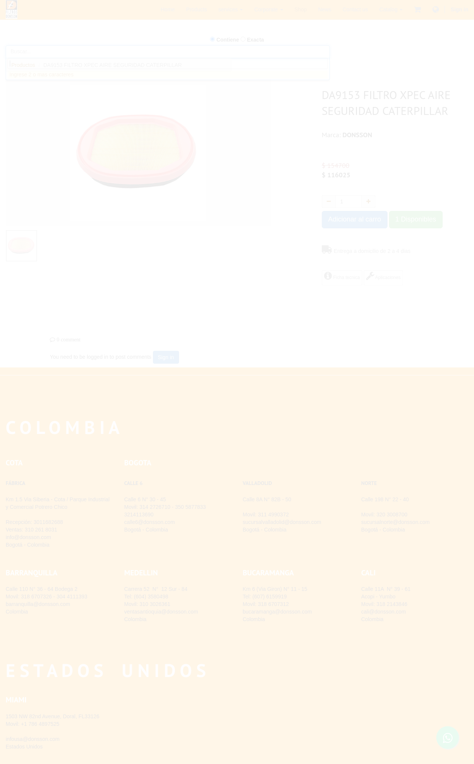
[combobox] (168, 63)
